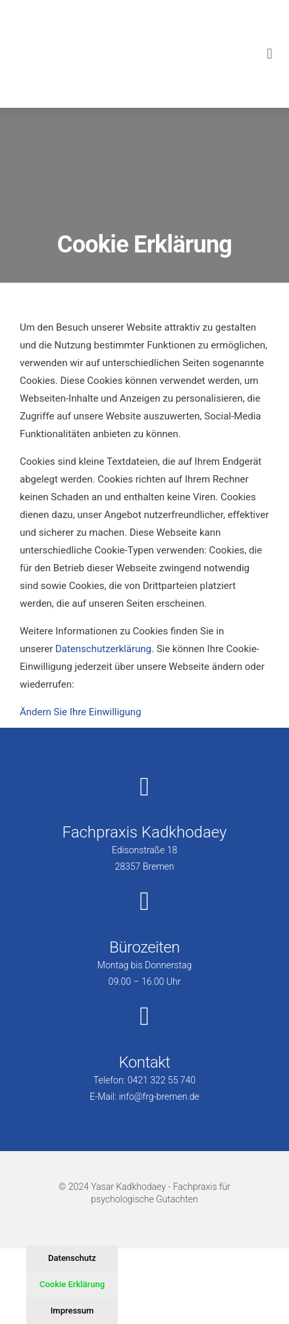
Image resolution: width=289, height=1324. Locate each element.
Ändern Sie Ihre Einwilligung (80, 712)
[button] (269, 53)
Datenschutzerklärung (103, 649)
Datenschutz (72, 1258)
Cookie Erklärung (72, 1284)
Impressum (72, 1310)
